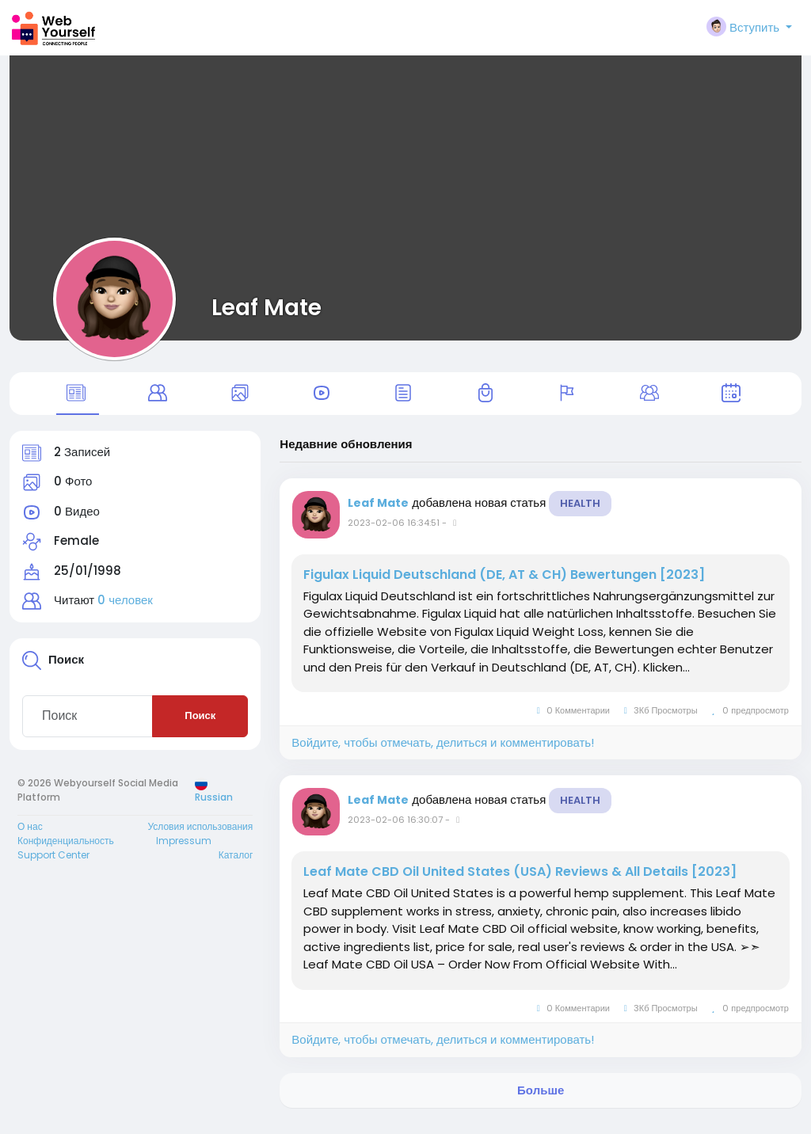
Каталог (236, 864)
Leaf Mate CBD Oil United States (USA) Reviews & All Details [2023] (520, 882)
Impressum (183, 850)
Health (580, 512)
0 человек (125, 610)
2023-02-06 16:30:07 (395, 830)
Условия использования (200, 836)
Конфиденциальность (65, 850)
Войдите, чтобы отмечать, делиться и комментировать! (442, 752)
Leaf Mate (266, 307)
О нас (30, 836)
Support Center (53, 864)
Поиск (200, 725)
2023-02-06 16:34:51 (394, 532)
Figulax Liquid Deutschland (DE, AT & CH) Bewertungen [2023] (504, 584)
